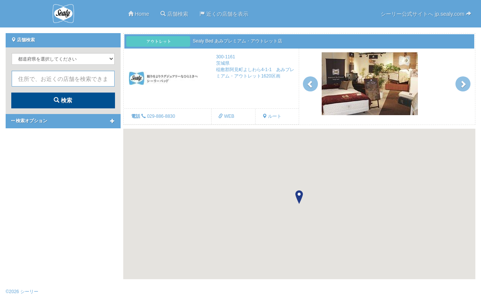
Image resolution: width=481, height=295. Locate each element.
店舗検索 (174, 14)
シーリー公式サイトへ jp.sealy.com (426, 14)
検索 (63, 100)
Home (138, 14)
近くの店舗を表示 (224, 14)
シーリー (63, 13)
